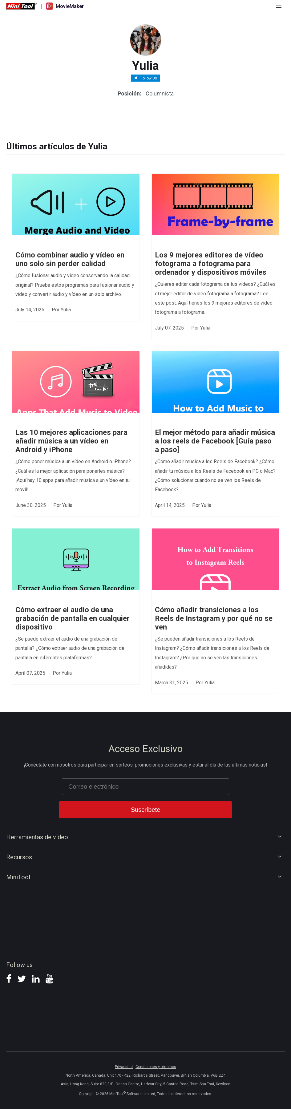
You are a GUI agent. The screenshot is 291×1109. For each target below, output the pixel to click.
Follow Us (149, 78)
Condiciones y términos (155, 1067)
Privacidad (124, 1067)
